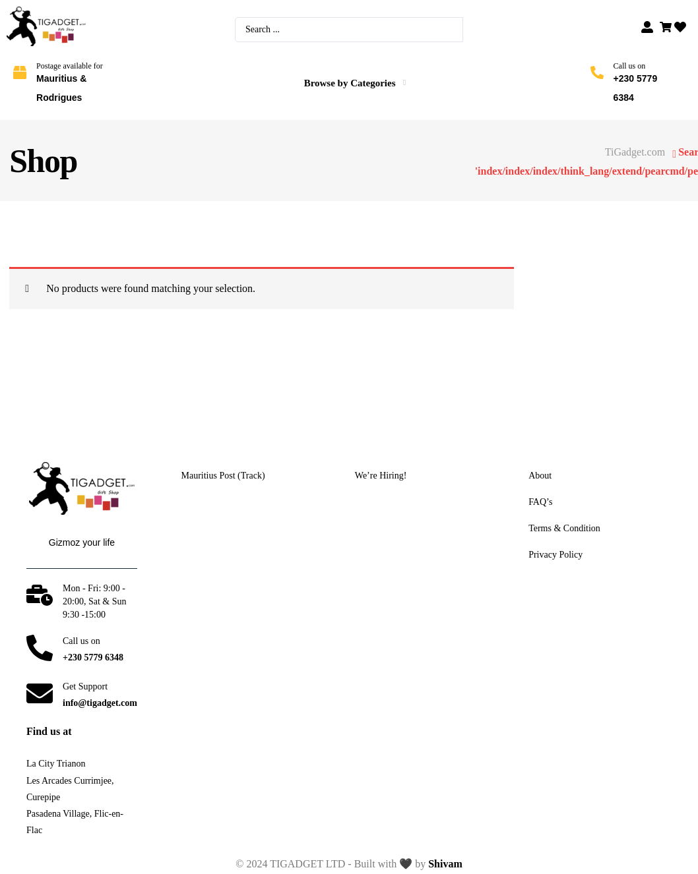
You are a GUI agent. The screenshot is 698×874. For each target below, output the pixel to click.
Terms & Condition (564, 528)
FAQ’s (540, 502)
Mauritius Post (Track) (223, 476)
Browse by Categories (350, 83)
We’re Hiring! (381, 476)
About (540, 476)
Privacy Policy (555, 555)
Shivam (445, 863)
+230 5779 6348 (93, 657)
